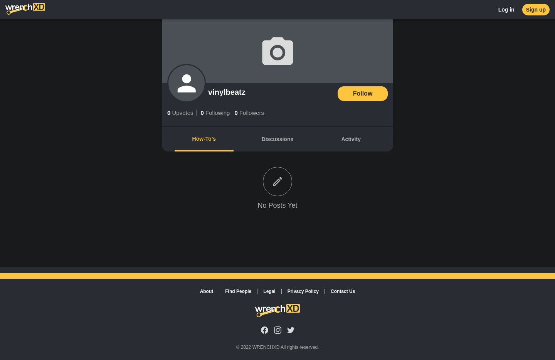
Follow (363, 93)
